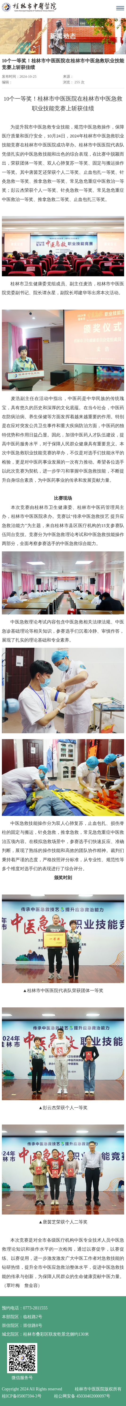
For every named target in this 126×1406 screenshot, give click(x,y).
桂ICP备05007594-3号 (22, 1396)
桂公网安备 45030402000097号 (82, 1396)
